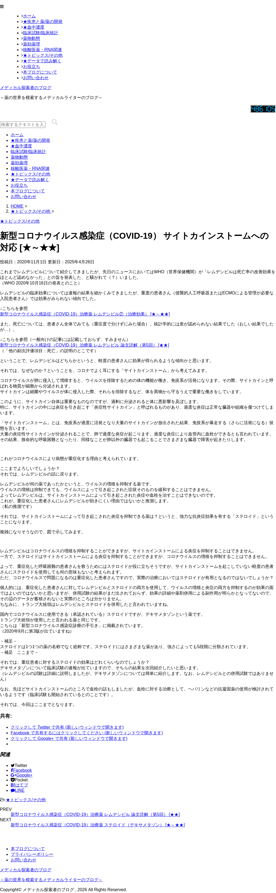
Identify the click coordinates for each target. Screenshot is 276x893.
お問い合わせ (36, 77)
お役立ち (31, 66)
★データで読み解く (42, 61)
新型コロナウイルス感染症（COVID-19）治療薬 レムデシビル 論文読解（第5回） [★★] (84, 345)
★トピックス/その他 (43, 55)
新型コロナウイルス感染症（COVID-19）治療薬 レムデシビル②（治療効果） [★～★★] (85, 314)
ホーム (29, 16)
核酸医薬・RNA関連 (42, 49)
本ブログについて (40, 72)
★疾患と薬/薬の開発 (43, 21)
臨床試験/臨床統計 (40, 33)
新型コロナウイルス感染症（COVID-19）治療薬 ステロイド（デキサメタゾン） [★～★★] (98, 825)
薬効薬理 (31, 44)
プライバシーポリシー (32, 854)
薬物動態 (31, 38)
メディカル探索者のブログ (25, 87)
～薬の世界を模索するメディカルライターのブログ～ (51, 879)
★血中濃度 (33, 27)
